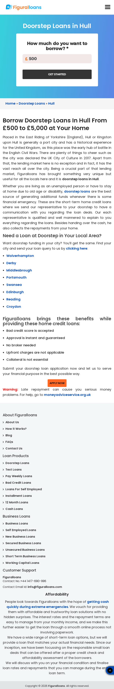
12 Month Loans (16, 502)
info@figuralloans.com (45, 587)
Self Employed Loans (20, 530)
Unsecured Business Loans (25, 550)
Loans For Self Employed (23, 489)
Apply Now (57, 383)
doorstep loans (77, 191)
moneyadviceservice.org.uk (67, 394)
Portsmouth (16, 277)
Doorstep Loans (17, 463)
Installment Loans (18, 496)
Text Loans (13, 469)
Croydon (13, 306)
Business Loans (16, 523)
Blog (8, 435)
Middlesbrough (19, 270)
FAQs (9, 442)
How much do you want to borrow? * (57, 46)
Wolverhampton (20, 255)
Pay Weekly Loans (18, 476)
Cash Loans (14, 509)
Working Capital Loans (22, 563)
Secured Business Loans (23, 543)
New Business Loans (20, 537)
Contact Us (13, 448)
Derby (11, 263)
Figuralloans (56, 686)
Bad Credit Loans (18, 483)
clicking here (76, 248)
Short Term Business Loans (25, 556)
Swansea (14, 284)
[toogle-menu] (107, 7)
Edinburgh (15, 292)
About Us (12, 422)
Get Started (57, 74)
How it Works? (16, 429)
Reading (13, 299)
